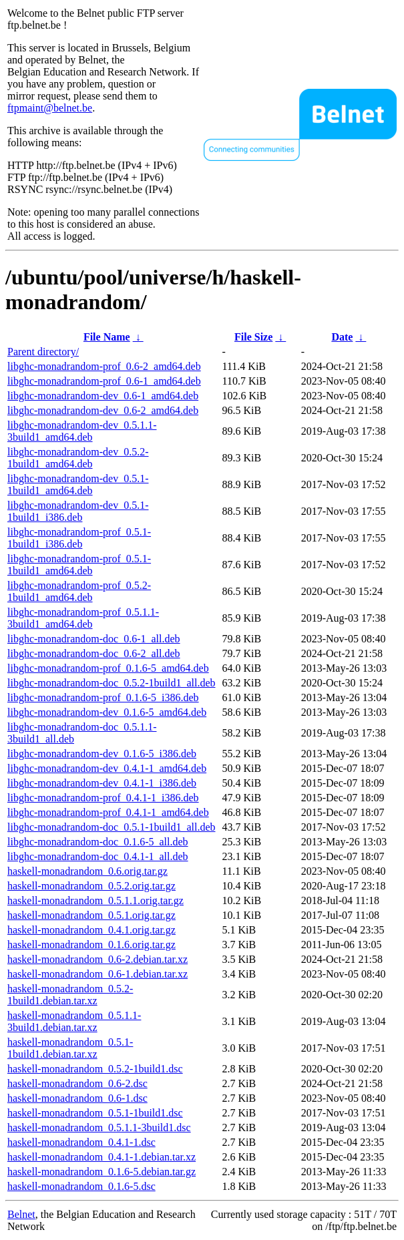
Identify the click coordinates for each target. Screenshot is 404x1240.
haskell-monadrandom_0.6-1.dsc (77, 1098)
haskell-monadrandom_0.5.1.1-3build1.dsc (99, 1127)
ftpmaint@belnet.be (49, 108)
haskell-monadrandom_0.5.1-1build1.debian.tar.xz (70, 1048)
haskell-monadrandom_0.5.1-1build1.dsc (95, 1112)
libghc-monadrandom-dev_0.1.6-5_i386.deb (101, 753)
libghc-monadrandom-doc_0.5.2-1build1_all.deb (111, 682)
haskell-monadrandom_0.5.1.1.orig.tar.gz (95, 900)
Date (342, 337)
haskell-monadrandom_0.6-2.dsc (77, 1083)
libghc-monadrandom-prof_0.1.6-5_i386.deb (103, 697)
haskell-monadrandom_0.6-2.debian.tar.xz (97, 959)
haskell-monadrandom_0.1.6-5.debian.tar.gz (101, 1171)
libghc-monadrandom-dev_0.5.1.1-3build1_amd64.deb (82, 431)
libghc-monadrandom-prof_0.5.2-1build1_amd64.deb (79, 591)
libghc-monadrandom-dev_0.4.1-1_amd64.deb (106, 768)
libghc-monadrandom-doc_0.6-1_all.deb (93, 638)
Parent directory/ (43, 351)
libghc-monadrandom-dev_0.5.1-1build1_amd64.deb (78, 484)
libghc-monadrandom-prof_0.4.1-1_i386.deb (103, 797)
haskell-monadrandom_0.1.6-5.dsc (81, 1186)
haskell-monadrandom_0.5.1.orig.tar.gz (91, 915)
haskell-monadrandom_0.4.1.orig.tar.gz (91, 930)
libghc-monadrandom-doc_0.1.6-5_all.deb (97, 841)
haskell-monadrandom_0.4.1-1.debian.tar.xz (101, 1157)
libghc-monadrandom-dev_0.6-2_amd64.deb (102, 410)
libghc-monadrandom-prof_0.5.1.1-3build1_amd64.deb (83, 618)
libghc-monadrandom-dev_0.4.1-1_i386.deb (101, 783)
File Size (253, 337)
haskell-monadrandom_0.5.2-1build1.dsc (95, 1068)
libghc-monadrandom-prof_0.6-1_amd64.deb (104, 381)
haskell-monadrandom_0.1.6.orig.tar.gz (91, 944)
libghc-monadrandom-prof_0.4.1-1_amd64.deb (108, 812)
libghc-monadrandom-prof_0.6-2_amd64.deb (104, 366)
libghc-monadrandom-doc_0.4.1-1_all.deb (97, 856)
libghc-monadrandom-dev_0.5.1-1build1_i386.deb (78, 511)
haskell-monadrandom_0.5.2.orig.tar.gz (91, 885)
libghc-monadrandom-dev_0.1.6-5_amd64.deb (106, 712)
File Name (106, 337)
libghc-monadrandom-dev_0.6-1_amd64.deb (102, 395)
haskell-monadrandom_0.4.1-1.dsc (81, 1142)
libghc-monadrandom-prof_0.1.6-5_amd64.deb (108, 668)
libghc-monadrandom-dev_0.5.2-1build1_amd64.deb (78, 457)
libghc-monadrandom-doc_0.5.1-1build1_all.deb (111, 827)
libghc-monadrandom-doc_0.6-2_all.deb (93, 653)
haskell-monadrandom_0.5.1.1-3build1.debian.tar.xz (74, 1021)
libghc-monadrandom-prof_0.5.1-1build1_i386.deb (79, 538)
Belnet (21, 1214)
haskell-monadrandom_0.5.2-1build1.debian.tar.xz (70, 994)
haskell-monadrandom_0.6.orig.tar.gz (87, 871)
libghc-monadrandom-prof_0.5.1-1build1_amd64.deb (79, 564)
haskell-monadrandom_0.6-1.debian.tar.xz (97, 974)
